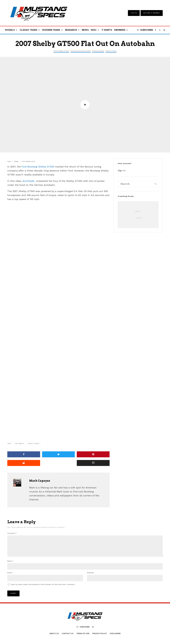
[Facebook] (155, 30)
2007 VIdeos (34, 443)
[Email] (93, 463)
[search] (155, 184)
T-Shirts (106, 30)
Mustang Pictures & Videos (81, 51)
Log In (134, 13)
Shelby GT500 (110, 51)
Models (10, 30)
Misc (94, 30)
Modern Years (51, 30)
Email (10, 576)
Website (90, 576)
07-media (20, 443)
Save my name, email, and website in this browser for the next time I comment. (43, 588)
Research (71, 30)
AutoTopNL (29, 181)
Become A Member (151, 13)
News (85, 30)
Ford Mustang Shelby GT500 (38, 166)
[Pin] (93, 454)
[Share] (23, 454)
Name (10, 564)
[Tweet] (58, 454)
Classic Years (28, 30)
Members (119, 30)
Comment (11, 533)
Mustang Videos (98, 51)
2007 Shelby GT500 (61, 51)
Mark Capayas (39, 480)
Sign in (121, 170)
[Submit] (23, 463)
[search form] (135, 184)
